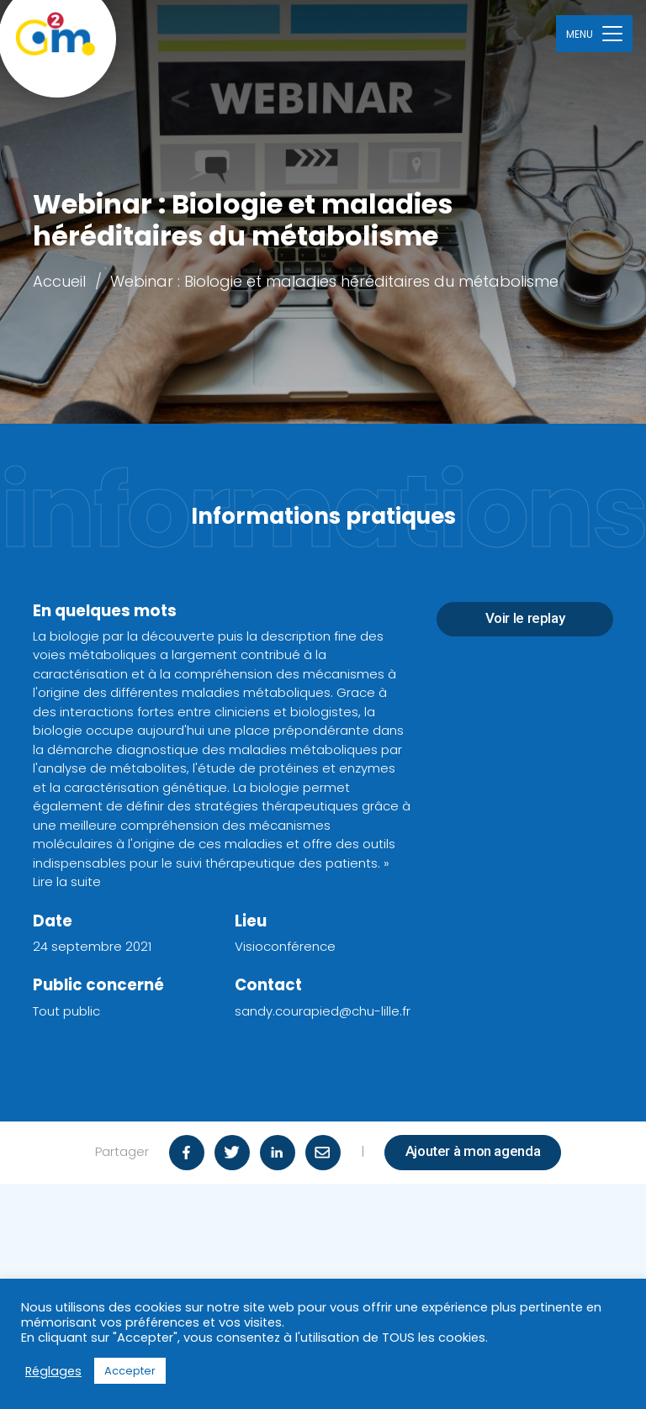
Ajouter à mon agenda (473, 1151)
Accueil (59, 281)
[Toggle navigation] (594, 33)
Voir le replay (525, 618)
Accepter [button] (130, 1371)
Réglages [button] (53, 1371)
